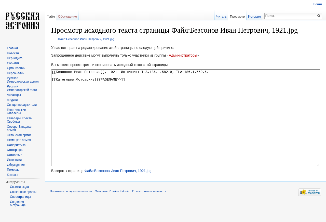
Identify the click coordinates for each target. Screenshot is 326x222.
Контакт (12, 175)
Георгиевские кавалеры (16, 111)
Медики (12, 100)
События (13, 63)
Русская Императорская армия (23, 79)
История (254, 16)
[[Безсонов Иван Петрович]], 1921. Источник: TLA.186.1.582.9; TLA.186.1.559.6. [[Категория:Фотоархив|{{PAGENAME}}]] (185, 127)
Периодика (14, 58)
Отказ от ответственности (149, 210)
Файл (51, 16)
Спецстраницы (20, 197)
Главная (13, 48)
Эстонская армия (19, 135)
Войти (317, 4)
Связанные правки (23, 192)
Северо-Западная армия (19, 128)
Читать (221, 16)
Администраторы (183, 55)
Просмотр (237, 16)
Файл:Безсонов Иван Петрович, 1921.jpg (86, 39)
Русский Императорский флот (22, 88)
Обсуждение (67, 16)
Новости (13, 53)
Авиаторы (14, 95)
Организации (16, 68)
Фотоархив (14, 155)
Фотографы (15, 150)
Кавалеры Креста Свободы (19, 120)
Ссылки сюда (19, 187)
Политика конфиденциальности (71, 210)
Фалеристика (16, 145)
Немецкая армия (19, 140)
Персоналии (15, 73)
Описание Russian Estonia (112, 210)
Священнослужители (22, 105)
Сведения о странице (18, 203)
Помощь (13, 170)
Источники (14, 160)
